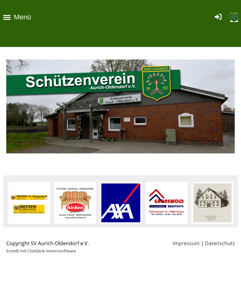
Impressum (186, 243)
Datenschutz (220, 243)
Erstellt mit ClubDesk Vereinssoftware (41, 251)
